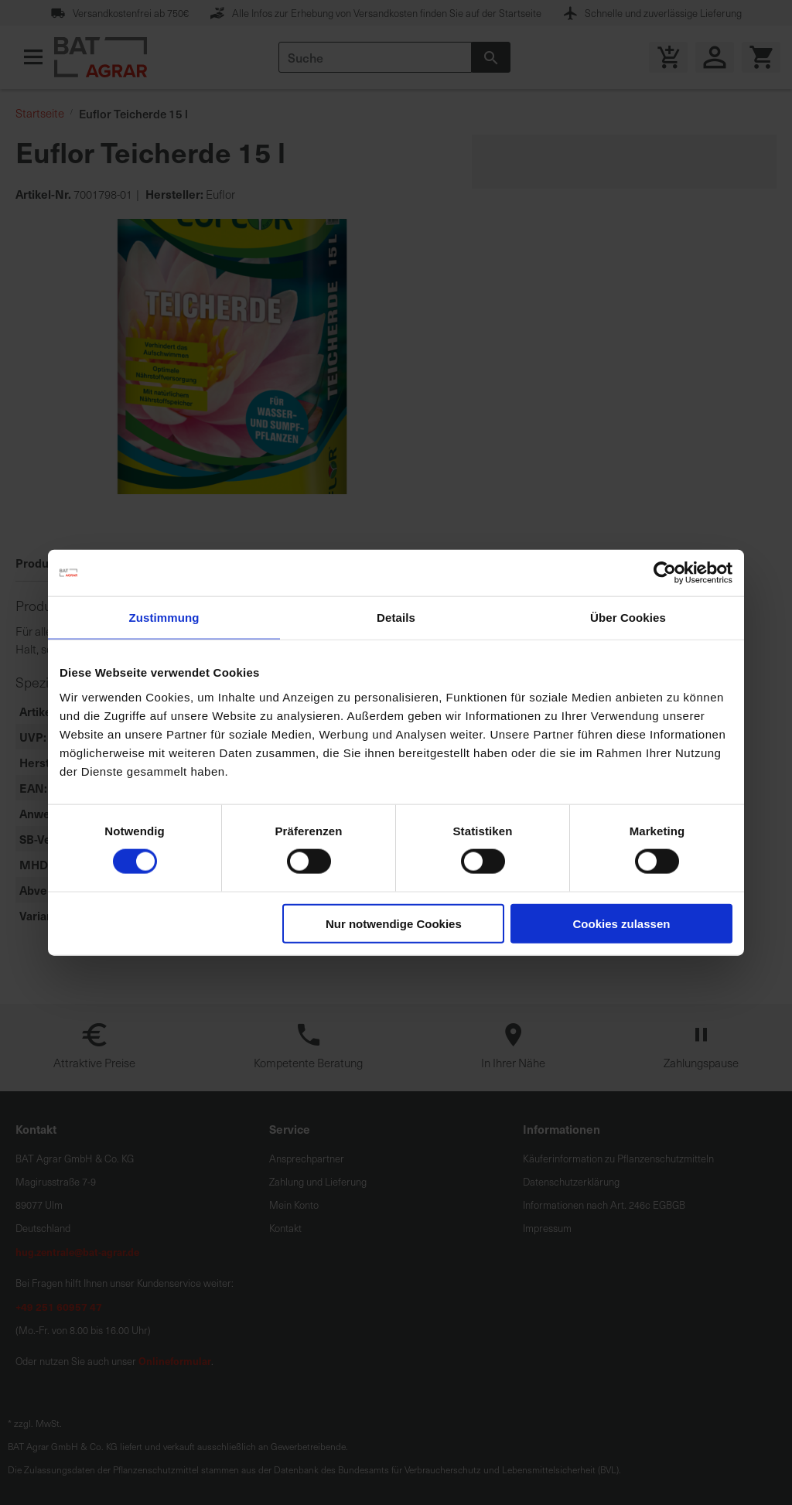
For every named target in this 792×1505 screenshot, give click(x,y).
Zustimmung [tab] (164, 617)
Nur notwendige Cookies (394, 923)
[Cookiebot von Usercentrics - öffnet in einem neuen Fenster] (664, 573)
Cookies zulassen (622, 923)
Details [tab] (396, 617)
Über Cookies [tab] (628, 617)
